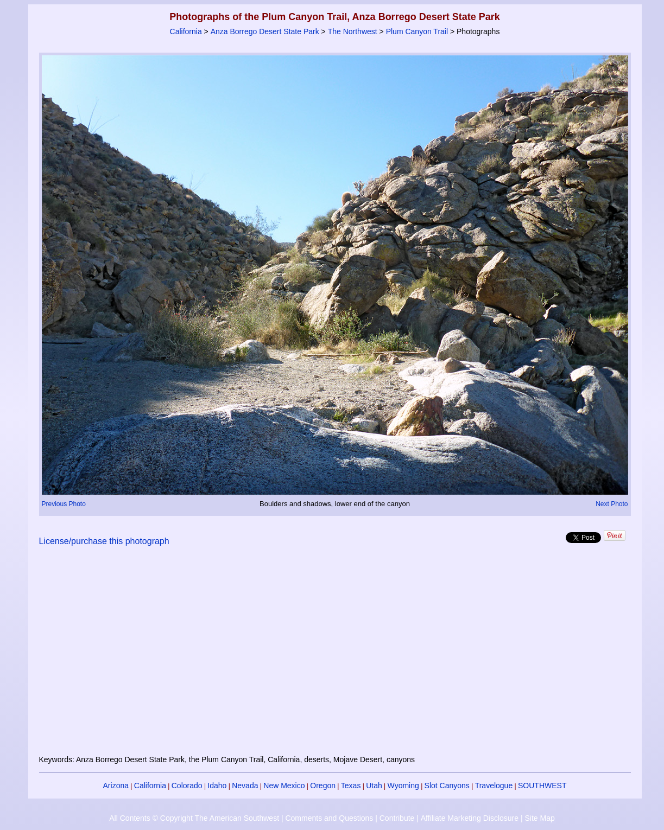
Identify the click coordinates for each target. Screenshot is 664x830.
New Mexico (284, 785)
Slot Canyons (447, 785)
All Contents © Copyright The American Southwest (194, 818)
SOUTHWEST (542, 785)
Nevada (245, 785)
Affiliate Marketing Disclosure (469, 818)
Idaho (216, 785)
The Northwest (352, 31)
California (186, 31)
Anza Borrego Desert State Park (265, 31)
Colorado (187, 785)
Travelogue (494, 785)
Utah (374, 785)
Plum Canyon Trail (417, 31)
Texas (351, 785)
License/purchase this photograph (104, 541)
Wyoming (403, 785)
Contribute (397, 818)
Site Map (539, 818)
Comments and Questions (329, 818)
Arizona (116, 785)
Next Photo (612, 504)
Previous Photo (64, 504)
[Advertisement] (335, 657)
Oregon (323, 785)
